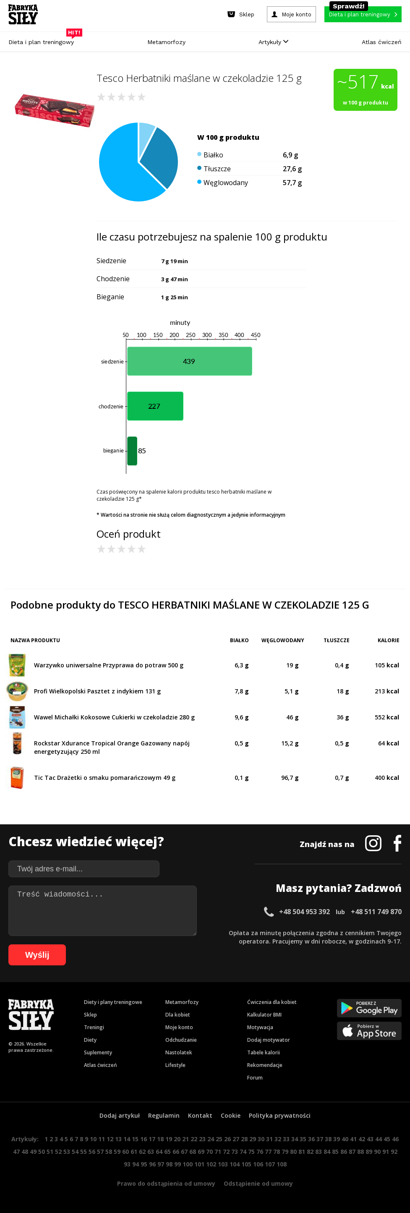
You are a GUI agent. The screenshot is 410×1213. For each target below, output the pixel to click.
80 (293, 1151)
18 (160, 1139)
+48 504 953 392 (304, 911)
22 (194, 1139)
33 (286, 1139)
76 (259, 1151)
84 (327, 1151)
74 (243, 1151)
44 (378, 1139)
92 (394, 1151)
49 (33, 1151)
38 (328, 1139)
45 (387, 1139)
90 (377, 1151)
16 (143, 1139)
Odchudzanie (181, 1039)
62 (142, 1151)
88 (360, 1151)
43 (370, 1139)
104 (235, 1164)
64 (159, 1151)
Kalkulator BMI (264, 1014)
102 (211, 1164)
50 (41, 1151)
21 (185, 1139)
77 (268, 1151)
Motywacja (260, 1027)
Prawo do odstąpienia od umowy (166, 1183)
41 (353, 1139)
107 (270, 1164)
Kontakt (200, 1115)
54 (75, 1151)
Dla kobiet (177, 1014)
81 (301, 1151)
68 (192, 1151)
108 (282, 1164)
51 (50, 1151)
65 (167, 1151)
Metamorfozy (166, 42)
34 (294, 1139)
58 (108, 1151)
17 (152, 1139)
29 (252, 1139)
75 (251, 1151)
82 (310, 1151)
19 (168, 1139)
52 (58, 1151)
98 (169, 1164)
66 (175, 1151)
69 (201, 1151)
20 (177, 1139)
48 (24, 1151)
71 (217, 1151)
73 (234, 1151)
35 (303, 1139)
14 (126, 1139)
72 (226, 1151)
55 (83, 1151)
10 (93, 1139)
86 (343, 1151)
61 (134, 1151)
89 (369, 1151)
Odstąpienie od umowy (258, 1183)
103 (223, 1164)
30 (261, 1139)
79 (285, 1151)
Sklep (90, 1014)
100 (188, 1164)
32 (277, 1139)
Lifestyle (175, 1065)
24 (210, 1139)
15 (135, 1139)
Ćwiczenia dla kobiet (272, 1002)
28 (244, 1139)
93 (127, 1164)
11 (101, 1139)
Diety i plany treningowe (113, 1002)
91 (385, 1151)
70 (209, 1151)
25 (219, 1139)
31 (269, 1139)
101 (199, 1164)
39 (336, 1139)
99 (177, 1164)
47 (16, 1151)
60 (125, 1151)
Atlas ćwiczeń (382, 42)
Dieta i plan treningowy (43, 39)
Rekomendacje (264, 1065)
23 (202, 1139)
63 (150, 1151)
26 (227, 1139)
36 (311, 1139)
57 (100, 1151)
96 (152, 1164)
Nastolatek (178, 1052)
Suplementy (98, 1052)
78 (276, 1151)
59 (117, 1151)
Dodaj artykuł (119, 1115)
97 (160, 1164)
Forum (255, 1077)
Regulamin (164, 1115)
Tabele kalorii (263, 1052)
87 (352, 1151)
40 (345, 1139)
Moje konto (179, 1027)
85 (335, 1151)
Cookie (230, 1115)
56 (92, 1151)
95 (144, 1164)
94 (135, 1164)
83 (318, 1151)
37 (319, 1139)
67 (184, 1151)
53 (66, 1151)
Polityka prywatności (280, 1115)
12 (110, 1139)
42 (361, 1139)
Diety (90, 1039)
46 (395, 1139)
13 (118, 1139)
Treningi (94, 1027)
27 (235, 1139)
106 (258, 1164)
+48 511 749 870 (376, 911)
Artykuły (273, 42)
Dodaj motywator (268, 1039)
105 (246, 1164)
